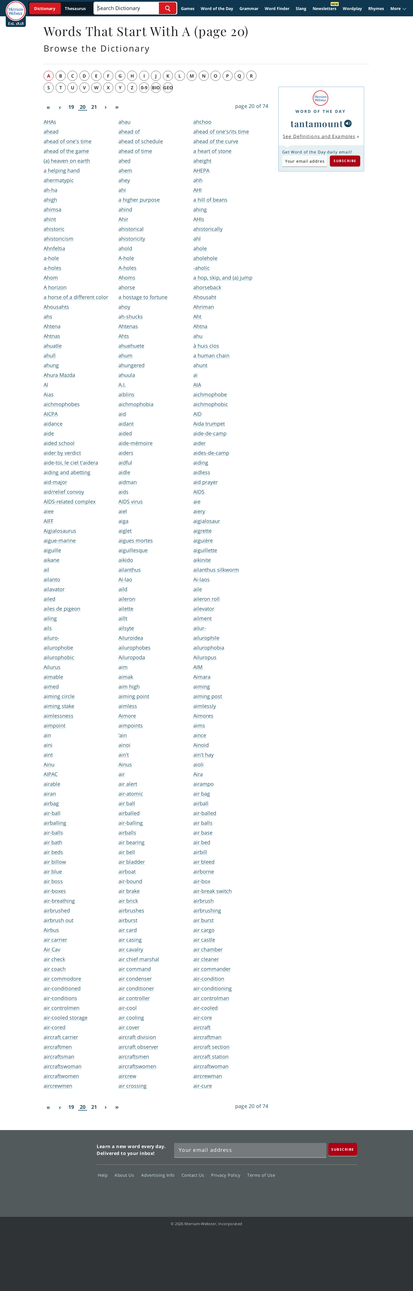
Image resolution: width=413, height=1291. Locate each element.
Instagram (346, 1191)
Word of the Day (217, 8)
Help (104, 1175)
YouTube (325, 1191)
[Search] (135, 8)
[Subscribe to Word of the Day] (304, 161)
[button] (398, 8)
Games (187, 8)
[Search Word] (167, 8)
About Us (125, 1175)
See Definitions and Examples (319, 136)
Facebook (284, 1191)
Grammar (248, 8)
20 (82, 107)
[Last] (117, 107)
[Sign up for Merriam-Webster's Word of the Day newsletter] (250, 1150)
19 (71, 107)
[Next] (105, 107)
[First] (48, 107)
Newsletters (324, 8)
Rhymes (376, 8)
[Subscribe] (342, 1149)
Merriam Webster (67, 1170)
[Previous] (59, 107)
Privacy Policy (227, 1175)
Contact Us (194, 1175)
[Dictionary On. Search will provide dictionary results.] (60, 8)
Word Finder (277, 8)
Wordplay (352, 8)
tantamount (317, 123)
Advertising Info (159, 1175)
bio (156, 87)
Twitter (305, 1191)
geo (168, 87)
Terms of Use (261, 1175)
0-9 (144, 87)
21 (94, 107)
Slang (301, 8)
